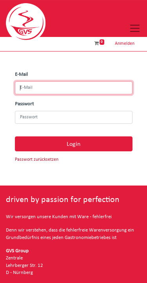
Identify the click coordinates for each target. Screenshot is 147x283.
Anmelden (124, 43)
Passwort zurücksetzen (36, 159)
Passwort (24, 104)
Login (73, 144)
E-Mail (21, 74)
